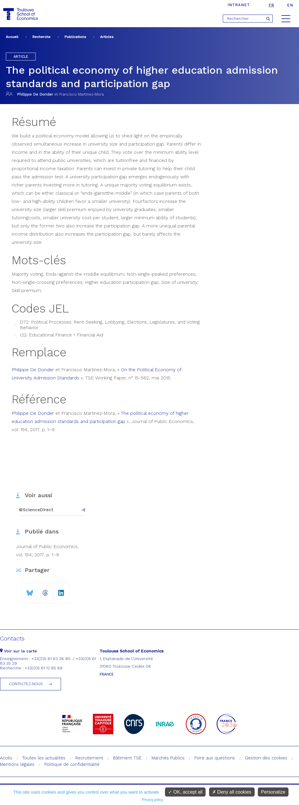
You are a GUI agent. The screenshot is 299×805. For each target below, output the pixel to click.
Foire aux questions (214, 758)
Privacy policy (152, 800)
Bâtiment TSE (127, 758)
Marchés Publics (168, 758)
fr (271, 5)
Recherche (41, 37)
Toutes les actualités (43, 758)
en (290, 5)
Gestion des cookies (266, 758)
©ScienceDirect (36, 509)
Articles (107, 37)
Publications (75, 37)
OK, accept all (185, 792)
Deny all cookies (231, 792)
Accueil (12, 37)
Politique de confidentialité (72, 764)
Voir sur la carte (18, 651)
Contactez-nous (26, 684)
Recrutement (89, 758)
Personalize (273, 792)
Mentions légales (17, 764)
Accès (6, 758)
